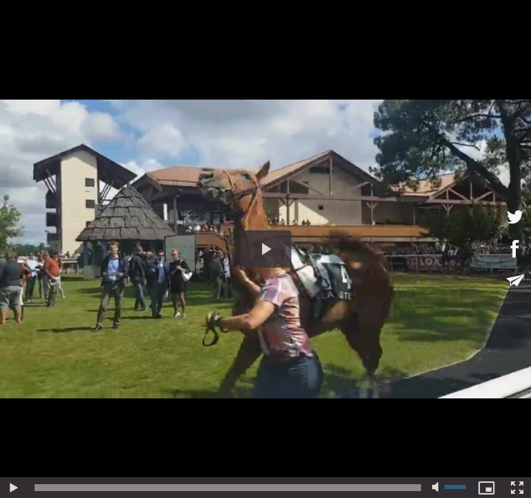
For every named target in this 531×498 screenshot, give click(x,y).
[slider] (228, 487)
